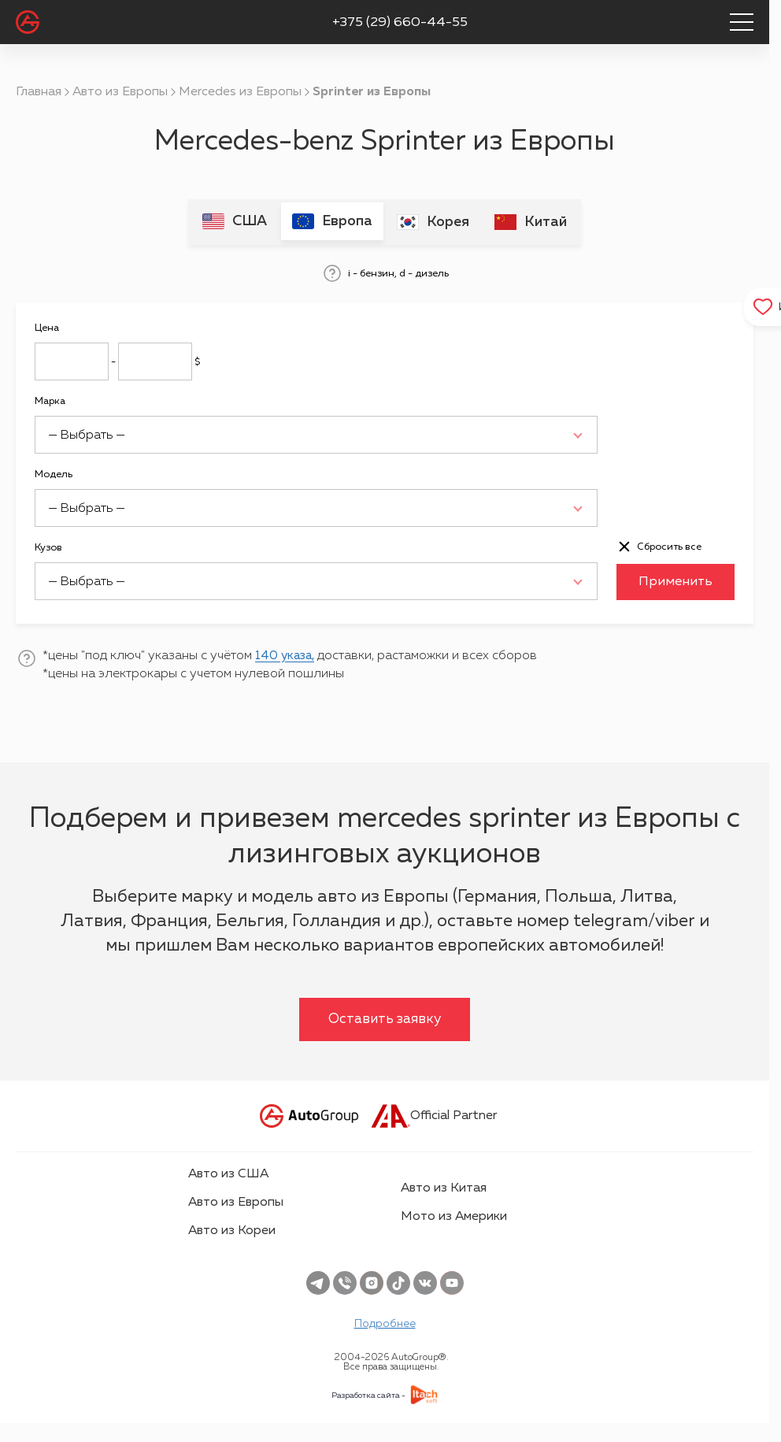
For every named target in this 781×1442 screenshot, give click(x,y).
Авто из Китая (444, 1187)
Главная (38, 92)
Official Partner (434, 1114)
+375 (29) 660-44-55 (400, 22)
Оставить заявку (385, 1018)
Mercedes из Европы (240, 92)
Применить (675, 581)
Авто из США (228, 1172)
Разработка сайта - (368, 1394)
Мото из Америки (454, 1215)
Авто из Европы (120, 92)
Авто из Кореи (232, 1229)
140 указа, (287, 654)
